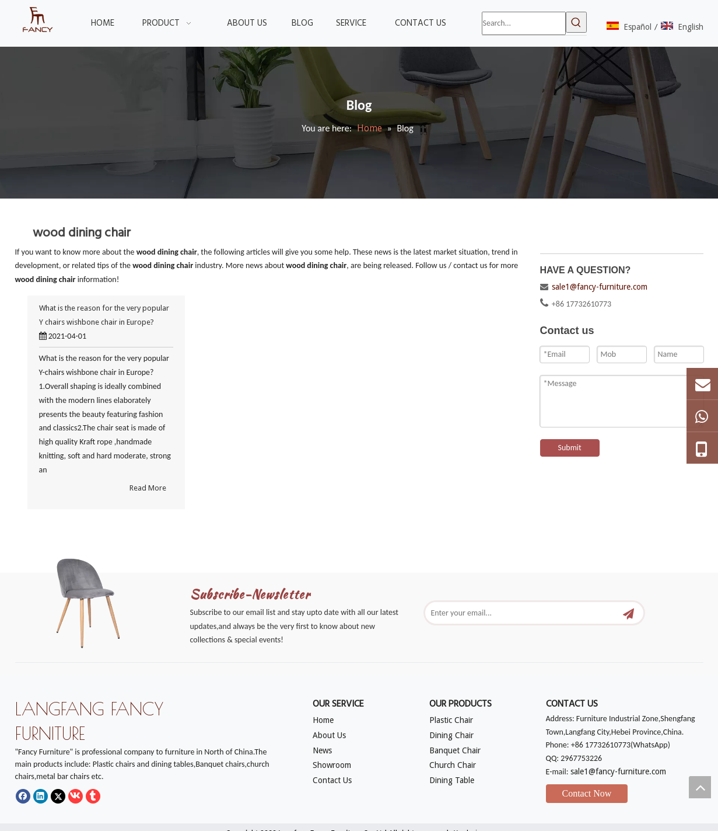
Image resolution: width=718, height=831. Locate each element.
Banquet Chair (455, 750)
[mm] (96, 599)
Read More (147, 488)
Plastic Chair (451, 720)
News (322, 750)
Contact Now (587, 793)
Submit (570, 448)
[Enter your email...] (521, 613)
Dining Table (451, 780)
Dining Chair (451, 735)
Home (323, 720)
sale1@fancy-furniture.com (599, 286)
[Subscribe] (628, 613)
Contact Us (332, 780)
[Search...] (524, 23)
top (700, 787)
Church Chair (452, 765)
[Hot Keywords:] (576, 22)
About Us (329, 735)
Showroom (332, 765)
